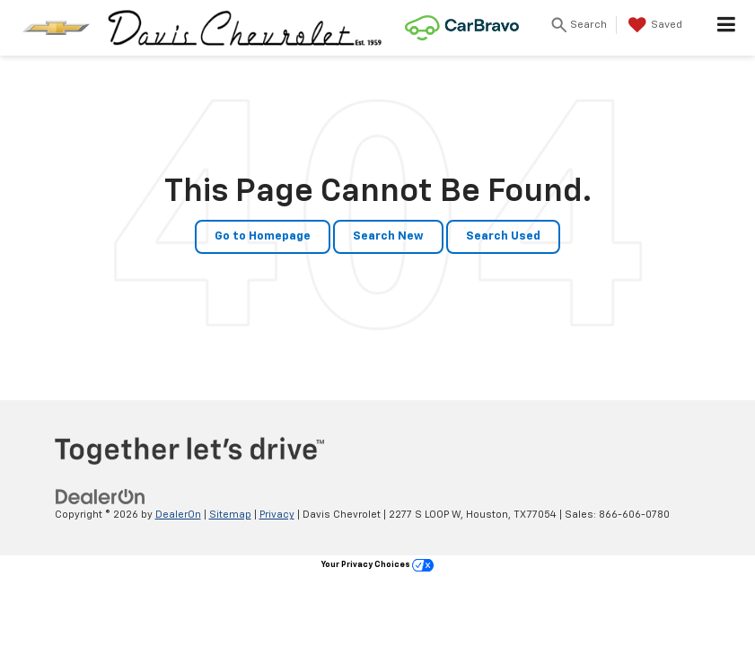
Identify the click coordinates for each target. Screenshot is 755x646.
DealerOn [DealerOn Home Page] (178, 514)
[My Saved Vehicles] (653, 25)
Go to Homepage (263, 236)
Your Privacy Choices (377, 565)
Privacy (276, 514)
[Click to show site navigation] (726, 28)
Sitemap (230, 514)
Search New (388, 236)
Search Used (503, 236)
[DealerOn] (100, 496)
